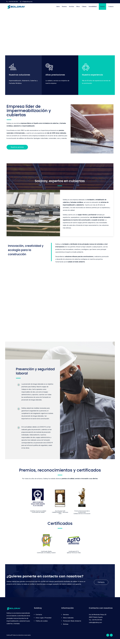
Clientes (84, 6)
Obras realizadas (68, 618)
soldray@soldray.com (95, 622)
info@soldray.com (27, 1)
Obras (78, 6)
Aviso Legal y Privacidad (43, 618)
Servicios (71, 6)
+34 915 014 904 (13, 1)
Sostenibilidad (93, 6)
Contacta (110, 6)
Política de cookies (42, 621)
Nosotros (64, 6)
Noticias (102, 6)
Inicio (58, 6)
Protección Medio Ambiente (72, 621)
